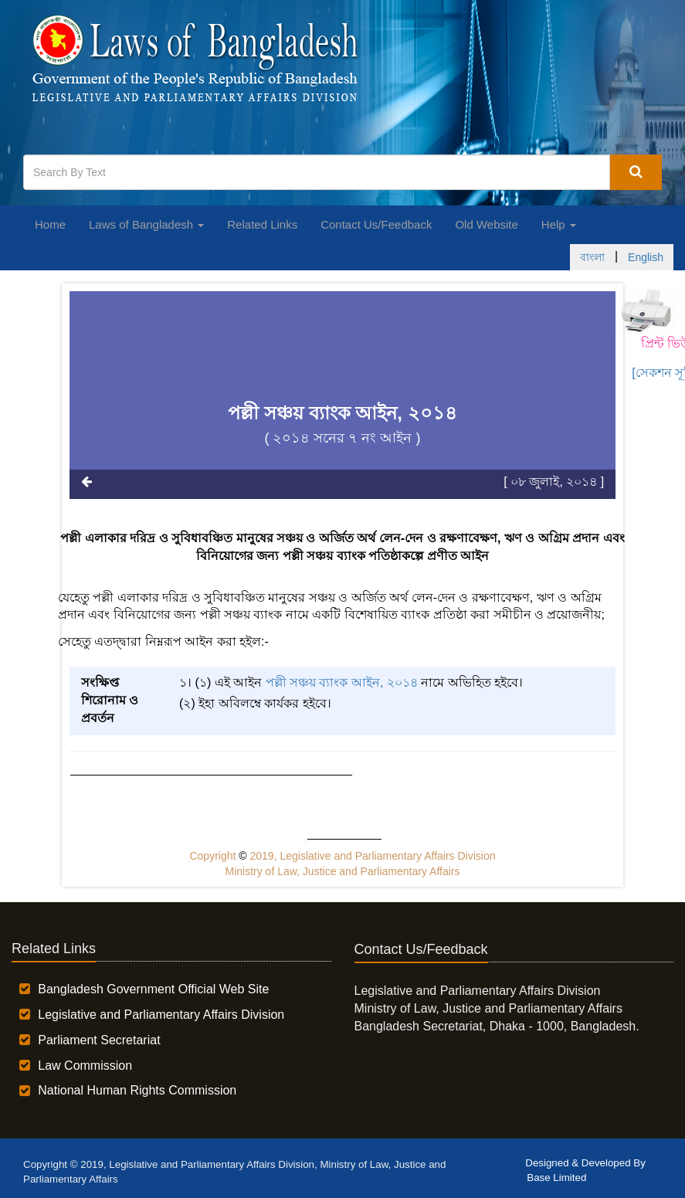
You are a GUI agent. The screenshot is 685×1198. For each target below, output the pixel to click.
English (645, 257)
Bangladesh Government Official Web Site (153, 989)
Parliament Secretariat (99, 1040)
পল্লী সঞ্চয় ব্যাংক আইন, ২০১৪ (342, 682)
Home (50, 224)
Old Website (486, 224)
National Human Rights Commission (137, 1090)
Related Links (262, 224)
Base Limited (556, 1177)
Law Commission (85, 1065)
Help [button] (558, 224)
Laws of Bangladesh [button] (146, 224)
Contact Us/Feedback (376, 224)
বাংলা (592, 257)
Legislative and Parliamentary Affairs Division (161, 1014)
